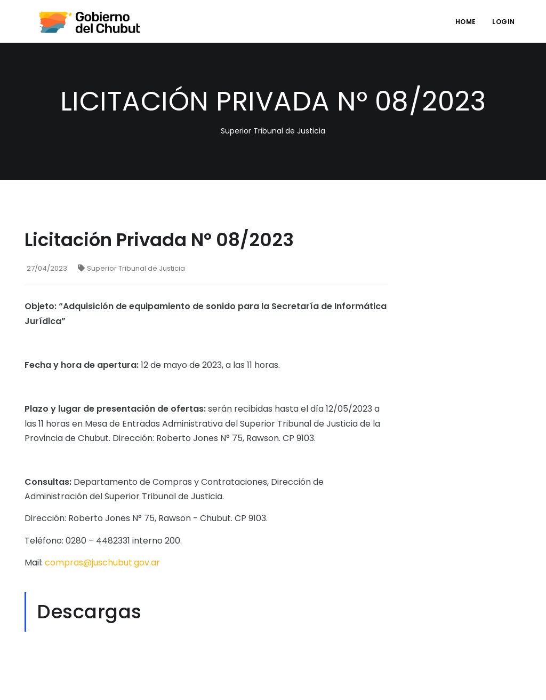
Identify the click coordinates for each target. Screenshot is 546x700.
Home (465, 21)
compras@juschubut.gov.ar (102, 562)
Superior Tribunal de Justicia (131, 268)
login (503, 21)
